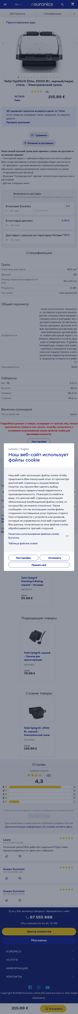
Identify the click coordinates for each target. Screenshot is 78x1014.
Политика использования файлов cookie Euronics (39, 535)
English (25, 448)
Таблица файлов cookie (23, 543)
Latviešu (13, 448)
